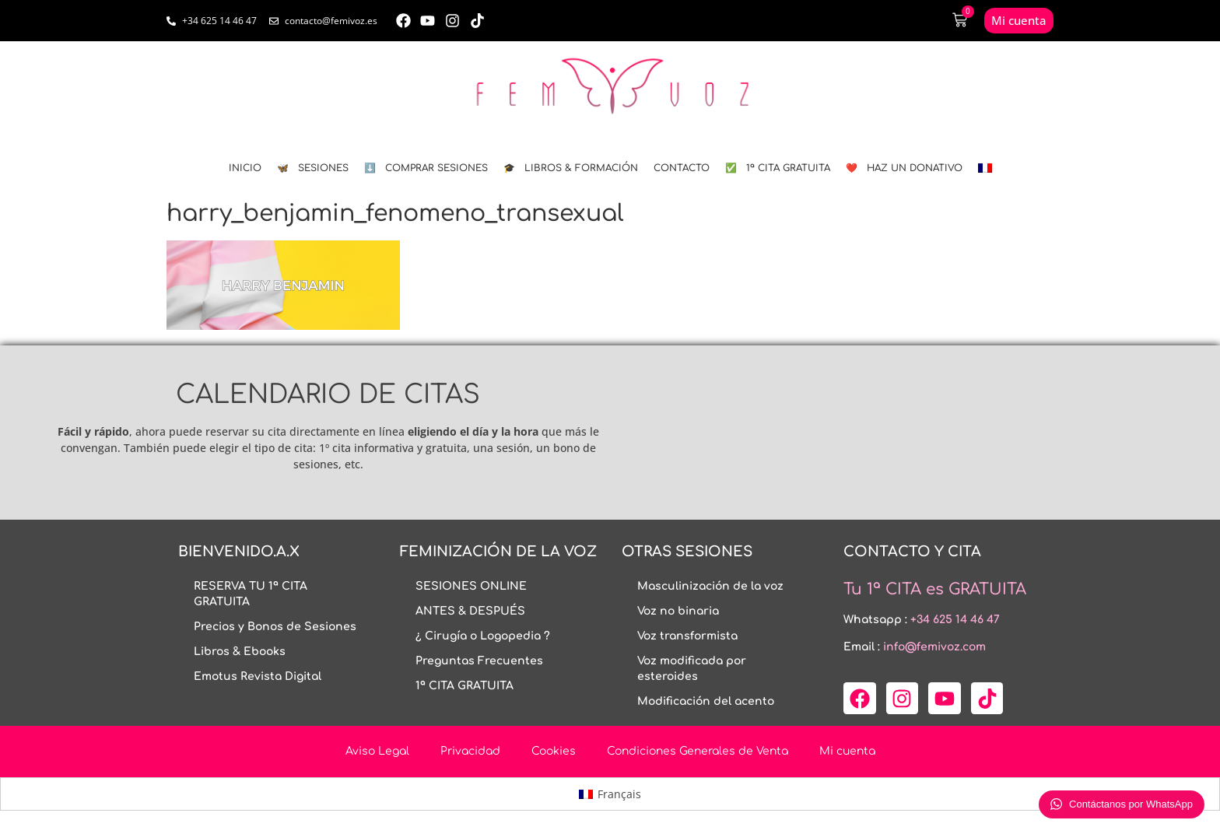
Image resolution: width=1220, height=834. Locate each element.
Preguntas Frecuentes (479, 661)
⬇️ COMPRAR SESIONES (426, 168)
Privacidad (470, 751)
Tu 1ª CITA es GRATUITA (934, 589)
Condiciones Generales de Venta (697, 751)
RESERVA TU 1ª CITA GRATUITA (250, 594)
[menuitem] (985, 168)
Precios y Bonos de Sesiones (275, 627)
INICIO (245, 168)
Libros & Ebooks (240, 651)
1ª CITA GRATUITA (464, 686)
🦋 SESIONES (313, 168)
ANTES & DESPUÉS (470, 611)
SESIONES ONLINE (471, 586)
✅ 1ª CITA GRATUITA (777, 168)
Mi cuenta (847, 751)
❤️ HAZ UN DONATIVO (904, 168)
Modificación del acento (705, 701)
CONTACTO (682, 168)
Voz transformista (687, 636)
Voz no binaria (678, 611)
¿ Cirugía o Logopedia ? (482, 636)
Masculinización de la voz (710, 586)
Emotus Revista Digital (257, 676)
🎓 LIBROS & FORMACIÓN (570, 168)
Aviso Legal (377, 751)
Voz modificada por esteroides (691, 668)
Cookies (553, 751)
